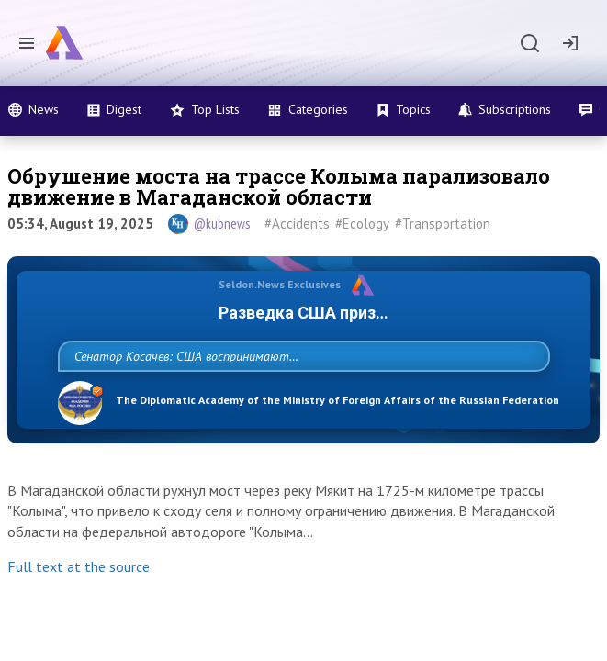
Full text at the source (78, 607)
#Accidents (297, 223)
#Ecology (362, 223)
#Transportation (442, 223)
